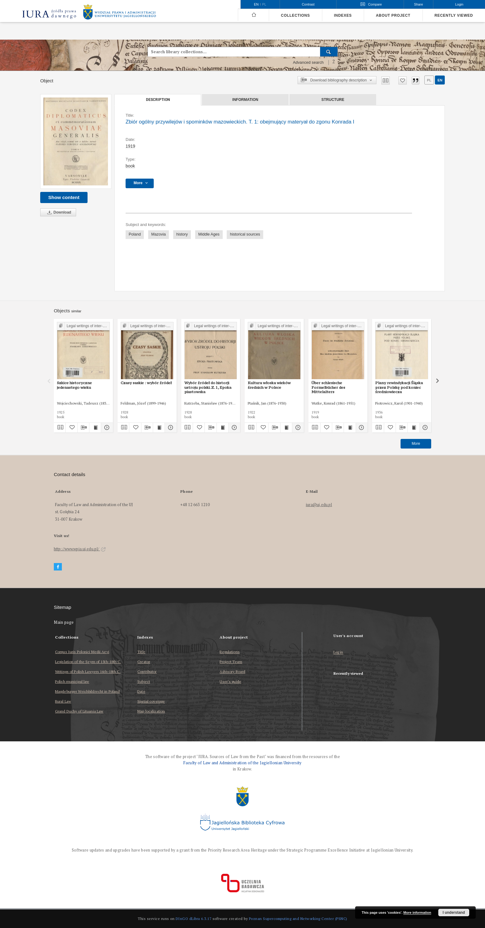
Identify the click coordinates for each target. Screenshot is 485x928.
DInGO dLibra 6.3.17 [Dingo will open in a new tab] (194, 918)
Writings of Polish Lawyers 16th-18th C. (88, 671)
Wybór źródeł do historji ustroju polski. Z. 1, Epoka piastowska (207, 387)
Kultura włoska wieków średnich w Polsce (269, 384)
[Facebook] (58, 567)
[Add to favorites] (402, 80)
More (416, 443)
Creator (143, 661)
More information (417, 912)
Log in (338, 652)
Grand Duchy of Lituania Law (79, 711)
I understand (454, 912)
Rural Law (63, 701)
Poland (135, 234)
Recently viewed (454, 15)
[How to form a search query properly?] (334, 62)
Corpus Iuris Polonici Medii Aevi (82, 651)
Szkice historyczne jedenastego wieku (74, 384)
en (439, 80)
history (182, 234)
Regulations (229, 651)
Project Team (231, 661)
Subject (143, 681)
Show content (63, 197)
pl (429, 80)
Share (418, 4)
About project (393, 15)
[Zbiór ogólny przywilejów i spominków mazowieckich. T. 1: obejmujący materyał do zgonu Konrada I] (76, 142)
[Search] (329, 52)
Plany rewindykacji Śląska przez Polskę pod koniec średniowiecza (399, 387)
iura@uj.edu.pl (319, 504)
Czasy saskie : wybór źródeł (146, 382)
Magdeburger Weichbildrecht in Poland (87, 691)
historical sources (245, 234)
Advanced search (308, 62)
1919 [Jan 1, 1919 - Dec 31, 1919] (130, 146)
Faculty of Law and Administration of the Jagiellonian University (242, 762)
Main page (64, 622)
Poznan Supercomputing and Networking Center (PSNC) (298, 918)
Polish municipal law (72, 681)
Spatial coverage (151, 701)
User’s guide (230, 681)
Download (58, 212)
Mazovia (158, 234)
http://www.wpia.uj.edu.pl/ (80, 549)
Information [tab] (245, 100)
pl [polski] (264, 4)
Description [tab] (158, 100)
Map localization (151, 711)
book (130, 165)
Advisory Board (232, 671)
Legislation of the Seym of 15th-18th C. (88, 661)
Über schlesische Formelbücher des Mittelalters (328, 387)
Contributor (147, 671)
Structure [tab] (332, 100)
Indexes (343, 15)
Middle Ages (209, 234)
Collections (295, 15)
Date (141, 691)
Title (141, 651)
